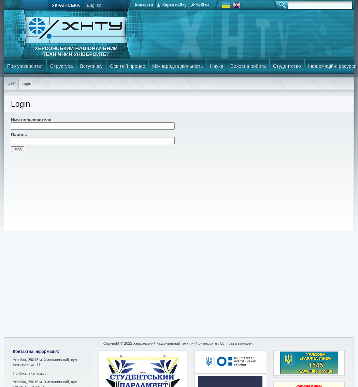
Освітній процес (127, 66)
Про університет (25, 66)
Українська (66, 5)
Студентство (287, 66)
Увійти (202, 5)
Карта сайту (174, 5)
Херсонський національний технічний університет (75, 51)
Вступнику (91, 66)
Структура (61, 66)
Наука (216, 66)
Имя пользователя (31, 119)
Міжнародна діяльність (177, 66)
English (94, 5)
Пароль (19, 134)
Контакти (144, 5)
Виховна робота (248, 66)
